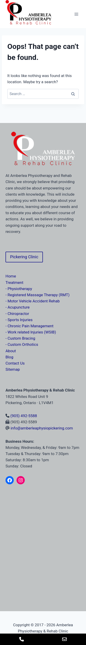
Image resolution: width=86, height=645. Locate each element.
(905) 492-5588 (23, 415)
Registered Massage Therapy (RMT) (38, 295)
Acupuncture (19, 307)
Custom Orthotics (23, 344)
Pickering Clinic (24, 256)
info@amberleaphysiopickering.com (42, 428)
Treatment (14, 282)
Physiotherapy (20, 288)
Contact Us (15, 363)
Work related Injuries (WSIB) (32, 332)
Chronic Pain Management (30, 326)
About (11, 351)
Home (11, 276)
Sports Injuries (20, 319)
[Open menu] (76, 14)
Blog (9, 357)
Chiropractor (18, 313)
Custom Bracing (21, 338)
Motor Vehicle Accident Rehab (34, 301)
